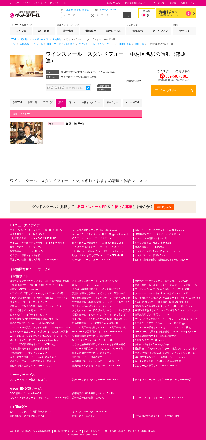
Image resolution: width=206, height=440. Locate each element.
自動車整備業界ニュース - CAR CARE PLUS (33, 238)
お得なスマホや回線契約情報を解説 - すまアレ (34, 319)
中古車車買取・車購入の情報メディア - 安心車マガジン (101, 302)
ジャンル (21, 30)
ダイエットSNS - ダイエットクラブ (28, 302)
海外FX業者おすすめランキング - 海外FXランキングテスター (166, 310)
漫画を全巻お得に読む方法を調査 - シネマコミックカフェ (165, 353)
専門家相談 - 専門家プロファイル (27, 416)
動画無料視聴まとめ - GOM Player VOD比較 (95, 323)
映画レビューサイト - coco (86, 285)
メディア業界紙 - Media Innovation (153, 242)
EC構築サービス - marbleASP (25, 393)
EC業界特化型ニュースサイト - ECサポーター (159, 234)
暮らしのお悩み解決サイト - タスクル (92, 306)
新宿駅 (85, 10)
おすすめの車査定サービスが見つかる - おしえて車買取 (39, 331)
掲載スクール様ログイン (182, 3)
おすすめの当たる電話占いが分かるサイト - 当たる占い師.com (167, 297)
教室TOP (17, 102)
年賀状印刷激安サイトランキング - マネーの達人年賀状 (101, 297)
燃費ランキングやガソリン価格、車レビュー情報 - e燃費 (39, 280)
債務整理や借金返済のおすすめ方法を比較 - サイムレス (164, 306)
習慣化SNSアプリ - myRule (24, 289)
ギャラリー (112, 102)
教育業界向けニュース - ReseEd (26, 251)
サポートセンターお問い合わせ (100, 431)
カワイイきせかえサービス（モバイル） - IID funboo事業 (39, 397)
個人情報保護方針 (42, 431)
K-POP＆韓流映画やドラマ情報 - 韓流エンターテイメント (40, 297)
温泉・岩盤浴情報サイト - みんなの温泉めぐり (34, 357)
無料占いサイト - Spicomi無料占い (153, 344)
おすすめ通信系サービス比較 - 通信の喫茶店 (158, 361)
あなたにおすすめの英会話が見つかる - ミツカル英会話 (101, 310)
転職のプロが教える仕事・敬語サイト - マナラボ (35, 306)
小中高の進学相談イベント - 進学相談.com (157, 416)
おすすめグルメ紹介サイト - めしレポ (29, 314)
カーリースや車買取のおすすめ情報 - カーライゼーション (40, 327)
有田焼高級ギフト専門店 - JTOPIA (152, 314)
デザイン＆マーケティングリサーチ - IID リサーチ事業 (163, 379)
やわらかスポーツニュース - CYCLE (91, 259)
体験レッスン (113, 30)
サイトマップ (157, 3)
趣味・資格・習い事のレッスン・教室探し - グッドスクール (166, 285)
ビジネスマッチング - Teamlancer (89, 411)
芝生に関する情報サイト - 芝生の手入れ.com (95, 280)
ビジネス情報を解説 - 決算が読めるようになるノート (162, 259)
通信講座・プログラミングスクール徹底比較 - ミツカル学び (166, 348)
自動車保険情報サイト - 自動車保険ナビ (155, 335)
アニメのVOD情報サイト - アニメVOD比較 (32, 344)
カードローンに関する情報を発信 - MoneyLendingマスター (165, 331)
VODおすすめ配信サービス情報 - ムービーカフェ (160, 357)
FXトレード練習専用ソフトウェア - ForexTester (97, 331)
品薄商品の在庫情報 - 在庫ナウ (88, 397)
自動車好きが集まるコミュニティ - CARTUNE (96, 365)
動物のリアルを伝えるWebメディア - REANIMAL (97, 255)
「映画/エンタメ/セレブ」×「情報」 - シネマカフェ (99, 251)
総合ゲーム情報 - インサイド (25, 255)
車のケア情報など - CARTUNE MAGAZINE (32, 323)
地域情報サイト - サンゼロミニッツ (28, 353)
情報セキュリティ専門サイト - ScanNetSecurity (159, 230)
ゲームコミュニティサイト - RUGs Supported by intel (100, 234)
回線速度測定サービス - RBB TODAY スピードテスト (37, 285)
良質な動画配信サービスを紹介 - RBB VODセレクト (162, 302)
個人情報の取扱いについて (67, 431)
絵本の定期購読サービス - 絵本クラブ (92, 353)
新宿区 (77, 10)
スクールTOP (132, 102)
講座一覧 (48, 102)
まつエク (104, 10)
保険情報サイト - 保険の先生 (87, 357)
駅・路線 (43, 30)
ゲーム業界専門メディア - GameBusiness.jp (95, 230)
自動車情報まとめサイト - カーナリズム (31, 365)
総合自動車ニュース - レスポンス (27, 234)
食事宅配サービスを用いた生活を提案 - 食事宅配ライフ (101, 319)
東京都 (69, 10)
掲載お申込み (113, 3)
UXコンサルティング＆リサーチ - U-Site (93, 340)
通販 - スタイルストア (83, 416)
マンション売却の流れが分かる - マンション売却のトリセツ (166, 319)
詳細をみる (164, 207)
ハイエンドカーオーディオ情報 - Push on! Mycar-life (37, 242)
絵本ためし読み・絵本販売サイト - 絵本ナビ (33, 361)
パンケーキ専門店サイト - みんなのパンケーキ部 (97, 348)
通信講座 (90, 30)
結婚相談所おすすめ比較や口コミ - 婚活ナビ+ (96, 361)
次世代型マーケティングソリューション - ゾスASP (161, 280)
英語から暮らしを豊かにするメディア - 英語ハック (99, 293)
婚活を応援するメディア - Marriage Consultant (34, 340)
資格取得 (137, 30)
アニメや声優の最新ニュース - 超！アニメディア (97, 247)
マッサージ (115, 10)
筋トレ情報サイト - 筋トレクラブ (27, 310)
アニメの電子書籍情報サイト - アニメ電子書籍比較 (99, 327)
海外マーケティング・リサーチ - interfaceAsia (96, 379)
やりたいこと (160, 30)
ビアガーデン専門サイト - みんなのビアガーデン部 (36, 293)
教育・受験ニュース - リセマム (26, 247)
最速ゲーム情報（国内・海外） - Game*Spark (34, 259)
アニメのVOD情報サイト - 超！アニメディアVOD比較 (163, 327)
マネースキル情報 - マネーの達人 (152, 238)
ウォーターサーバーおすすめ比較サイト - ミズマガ (161, 293)
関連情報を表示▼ (134, 81)
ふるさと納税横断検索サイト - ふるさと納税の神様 (99, 344)
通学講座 (68, 30)
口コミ (72, 102)
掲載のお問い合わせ (135, 3)
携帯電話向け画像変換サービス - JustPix (93, 393)
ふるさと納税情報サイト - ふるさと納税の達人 (96, 289)
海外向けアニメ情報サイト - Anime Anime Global (97, 242)
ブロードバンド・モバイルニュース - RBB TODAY (36, 230)
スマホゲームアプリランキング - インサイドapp (160, 323)
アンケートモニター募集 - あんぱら (28, 379)
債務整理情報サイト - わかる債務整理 (29, 348)
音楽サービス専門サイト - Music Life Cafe (156, 365)
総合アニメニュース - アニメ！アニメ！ (93, 238)
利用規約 (26, 431)
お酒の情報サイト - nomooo (149, 247)
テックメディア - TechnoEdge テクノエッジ (158, 251)
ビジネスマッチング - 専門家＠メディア (31, 411)
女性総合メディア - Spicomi (149, 340)
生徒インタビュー (91, 102)
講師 (60, 102)
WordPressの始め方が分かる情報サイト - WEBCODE (162, 289)
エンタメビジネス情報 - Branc (150, 255)
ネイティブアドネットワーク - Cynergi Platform (159, 397)
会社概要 (14, 431)
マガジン (184, 30)
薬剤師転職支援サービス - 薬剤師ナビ (92, 335)
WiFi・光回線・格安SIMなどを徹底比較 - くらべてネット (40, 335)
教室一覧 (32, 102)
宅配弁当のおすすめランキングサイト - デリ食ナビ (99, 314)
